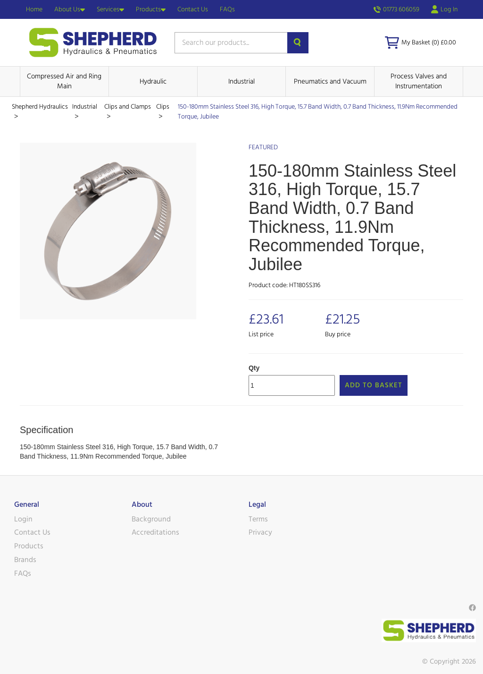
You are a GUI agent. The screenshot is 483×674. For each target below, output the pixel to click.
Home (34, 9)
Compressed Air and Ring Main (64, 81)
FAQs (227, 9)
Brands (25, 559)
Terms (258, 519)
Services (110, 9)
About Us (69, 9)
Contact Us (192, 9)
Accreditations (155, 532)
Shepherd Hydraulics (40, 106)
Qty (254, 368)
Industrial (241, 81)
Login (23, 519)
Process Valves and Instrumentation (419, 81)
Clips (162, 106)
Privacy (260, 532)
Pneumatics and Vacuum (330, 81)
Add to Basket (373, 385)
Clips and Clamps (127, 106)
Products (151, 9)
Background (151, 519)
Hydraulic (153, 81)
